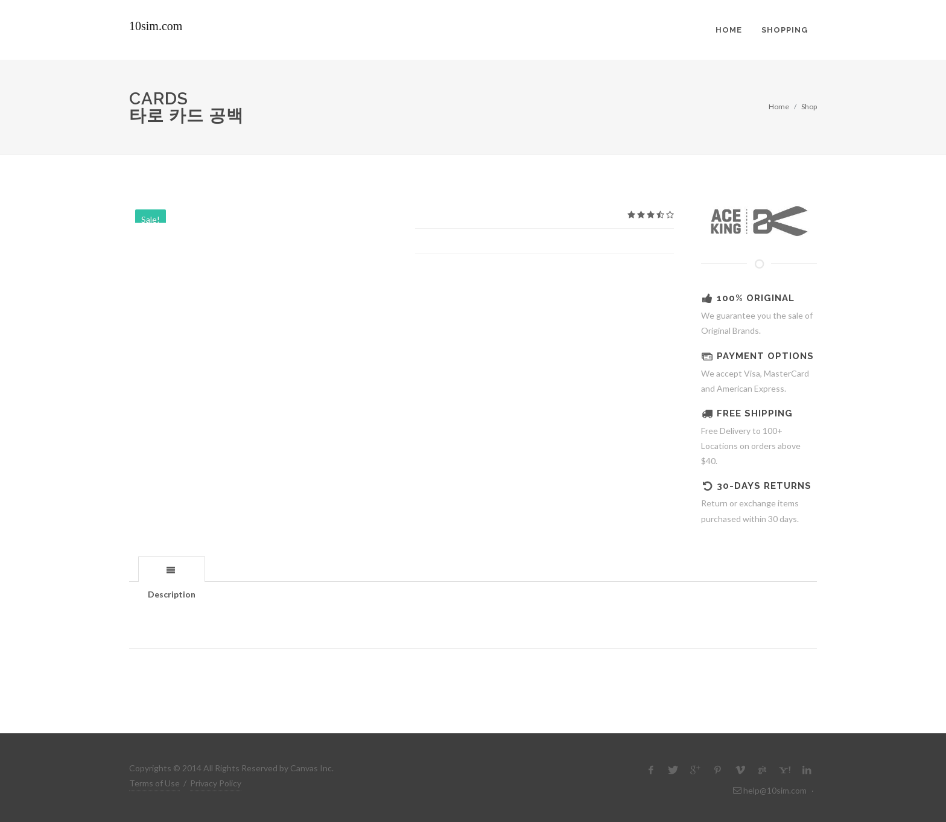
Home (779, 106)
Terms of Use (154, 783)
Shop (809, 106)
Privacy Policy (215, 783)
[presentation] (172, 570)
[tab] (171, 568)
